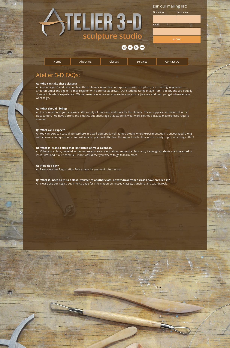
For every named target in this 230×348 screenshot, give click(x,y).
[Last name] (187, 19)
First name (158, 12)
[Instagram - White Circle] (124, 47)
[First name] (163, 19)
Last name (182, 12)
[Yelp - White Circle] (136, 47)
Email (156, 24)
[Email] (175, 31)
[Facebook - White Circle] (130, 47)
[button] (85, 61)
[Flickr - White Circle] (142, 47)
